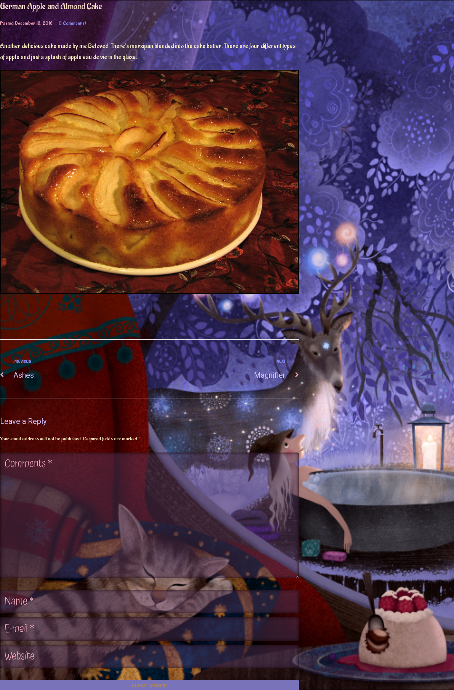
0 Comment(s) (72, 23)
